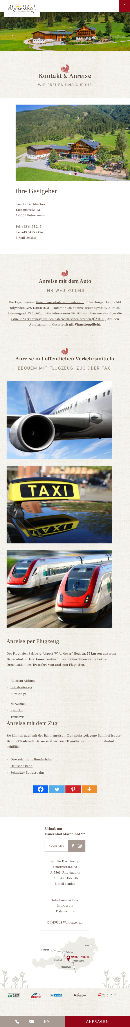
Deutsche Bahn (22, 766)
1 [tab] (70, 174)
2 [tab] (75, 174)
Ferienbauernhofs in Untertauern (60, 302)
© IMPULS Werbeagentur (65, 922)
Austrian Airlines (23, 681)
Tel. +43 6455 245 (29, 226)
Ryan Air (17, 710)
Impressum (64, 906)
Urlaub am (53, 828)
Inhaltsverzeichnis (65, 900)
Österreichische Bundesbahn (32, 759)
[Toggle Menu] (124, 6)
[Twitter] (57, 789)
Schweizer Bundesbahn (28, 773)
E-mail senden (65, 884)
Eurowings (18, 694)
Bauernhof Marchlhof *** (65, 834)
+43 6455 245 (68, 878)
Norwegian (18, 704)
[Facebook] (40, 789)
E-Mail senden (26, 238)
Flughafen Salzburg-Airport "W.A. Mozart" (43, 653)
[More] (89, 789)
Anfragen (97, 1021)
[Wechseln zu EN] (46, 1021)
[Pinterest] (73, 789)
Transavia (17, 717)
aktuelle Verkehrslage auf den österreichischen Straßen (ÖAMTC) (58, 319)
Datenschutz (65, 911)
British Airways (22, 687)
